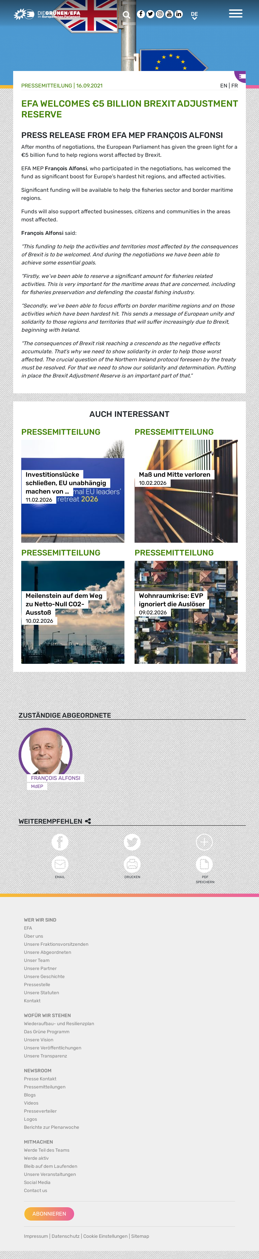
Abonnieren (49, 1214)
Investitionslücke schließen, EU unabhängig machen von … (66, 483)
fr (234, 85)
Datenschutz (66, 1236)
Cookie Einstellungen (105, 1236)
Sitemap (140, 1236)
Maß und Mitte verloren (174, 474)
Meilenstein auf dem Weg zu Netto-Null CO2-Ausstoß (64, 604)
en (223, 85)
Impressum (36, 1236)
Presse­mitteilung (46, 85)
